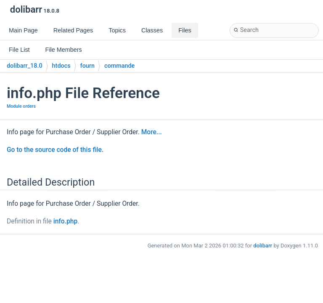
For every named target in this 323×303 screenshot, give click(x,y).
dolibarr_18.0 (24, 65)
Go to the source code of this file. (55, 150)
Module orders (21, 106)
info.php (65, 221)
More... (151, 132)
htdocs (61, 65)
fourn (87, 65)
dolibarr (262, 245)
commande (119, 65)
